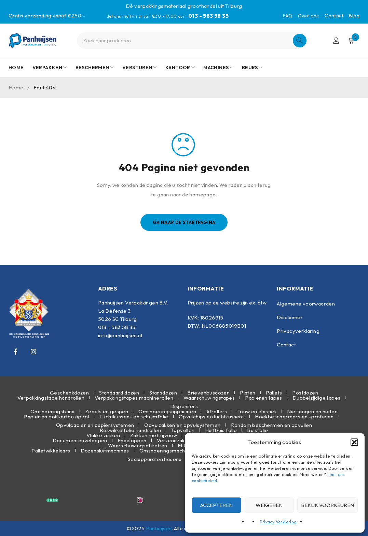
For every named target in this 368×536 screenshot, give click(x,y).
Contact (334, 16)
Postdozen (305, 392)
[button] (354, 442)
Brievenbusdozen (208, 392)
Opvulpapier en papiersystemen (95, 425)
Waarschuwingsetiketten (137, 445)
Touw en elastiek (257, 411)
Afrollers (216, 411)
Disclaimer (290, 317)
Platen (247, 392)
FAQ (287, 16)
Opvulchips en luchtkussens (212, 416)
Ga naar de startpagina (184, 222)
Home (16, 87)
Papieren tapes (263, 397)
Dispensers (184, 406)
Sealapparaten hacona (155, 459)
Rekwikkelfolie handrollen (130, 430)
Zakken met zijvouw (153, 435)
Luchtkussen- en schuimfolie (133, 416)
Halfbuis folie (221, 430)
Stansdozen (163, 392)
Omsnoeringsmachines (167, 450)
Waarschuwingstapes (209, 397)
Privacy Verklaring (278, 521)
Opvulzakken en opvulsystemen (182, 425)
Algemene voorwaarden (306, 303)
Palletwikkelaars (50, 450)
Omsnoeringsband (52, 411)
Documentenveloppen (80, 440)
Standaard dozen (119, 392)
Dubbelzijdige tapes (316, 397)
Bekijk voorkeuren (327, 505)
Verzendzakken (175, 440)
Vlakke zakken (103, 435)
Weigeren (269, 505)
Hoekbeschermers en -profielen (294, 416)
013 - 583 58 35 (208, 16)
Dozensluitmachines (105, 450)
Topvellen (183, 430)
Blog (354, 16)
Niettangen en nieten (312, 411)
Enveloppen (132, 440)
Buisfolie (257, 430)
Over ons (308, 16)
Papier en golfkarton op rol (56, 416)
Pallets (274, 392)
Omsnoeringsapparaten (167, 411)
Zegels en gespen (106, 411)
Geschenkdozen (69, 392)
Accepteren (216, 505)
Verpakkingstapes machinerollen (134, 397)
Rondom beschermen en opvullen (271, 425)
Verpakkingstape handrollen (50, 397)
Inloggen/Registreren (336, 40)
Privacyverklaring (298, 331)
